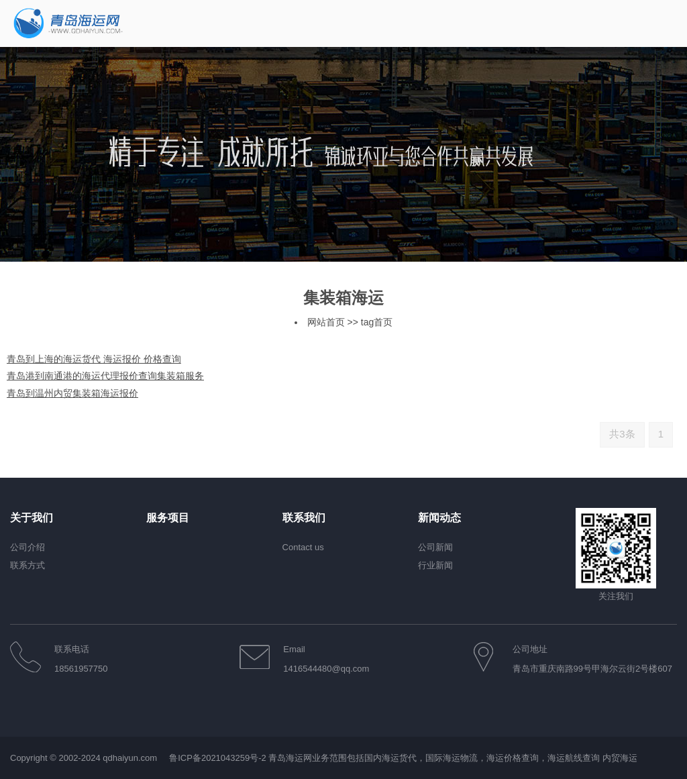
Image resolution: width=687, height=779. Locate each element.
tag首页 (376, 322)
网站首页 (326, 322)
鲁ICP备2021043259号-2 (217, 758)
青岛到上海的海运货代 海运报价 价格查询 (94, 359)
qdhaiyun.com (130, 758)
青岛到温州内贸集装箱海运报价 (72, 393)
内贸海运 (619, 758)
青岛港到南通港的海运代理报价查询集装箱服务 (105, 375)
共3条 (622, 433)
